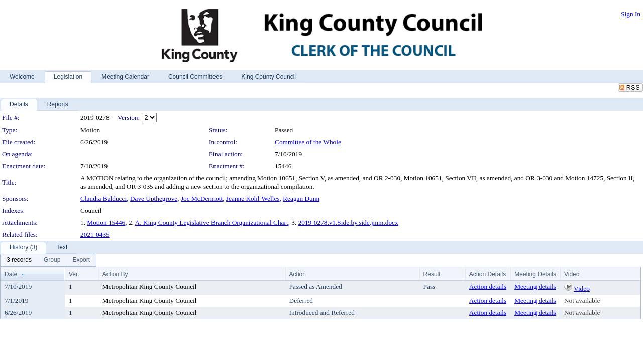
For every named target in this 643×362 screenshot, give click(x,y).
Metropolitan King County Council (149, 286)
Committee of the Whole (308, 142)
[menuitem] (19, 260)
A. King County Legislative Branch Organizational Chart (211, 222)
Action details (487, 286)
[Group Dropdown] (52, 260)
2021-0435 (95, 234)
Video (582, 288)
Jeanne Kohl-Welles (253, 198)
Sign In (630, 14)
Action (297, 274)
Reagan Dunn (301, 198)
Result (432, 274)
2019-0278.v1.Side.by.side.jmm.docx (348, 222)
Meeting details (535, 286)
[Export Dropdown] (81, 260)
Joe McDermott (202, 198)
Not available (582, 300)
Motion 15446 (106, 222)
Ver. (74, 274)
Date (11, 274)
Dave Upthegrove (153, 198)
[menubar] (48, 260)
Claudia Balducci (103, 198)
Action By (115, 274)
